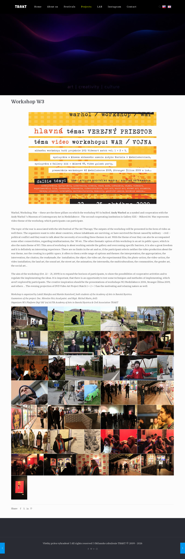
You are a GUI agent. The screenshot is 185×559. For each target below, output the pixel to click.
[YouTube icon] (94, 549)
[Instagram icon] (97, 549)
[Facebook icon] (88, 549)
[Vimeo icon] (91, 549)
